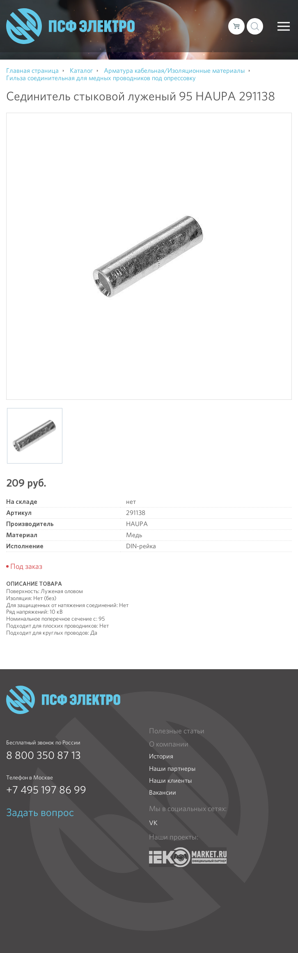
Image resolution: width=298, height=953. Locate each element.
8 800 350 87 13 (43, 755)
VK (153, 823)
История (161, 756)
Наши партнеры (172, 768)
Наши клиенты (170, 780)
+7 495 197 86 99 (46, 790)
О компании (168, 744)
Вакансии (162, 792)
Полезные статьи (176, 730)
